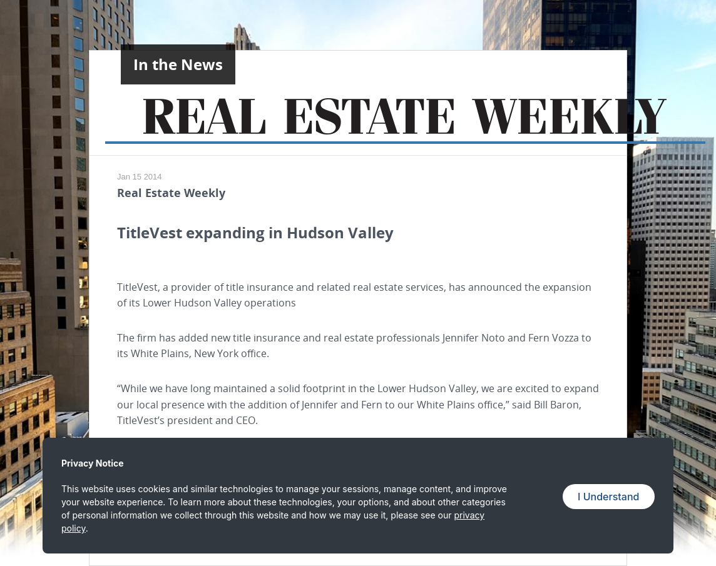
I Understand (608, 496)
